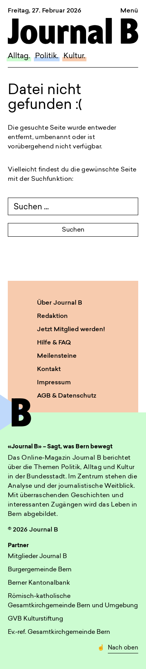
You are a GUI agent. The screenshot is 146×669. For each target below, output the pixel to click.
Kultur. (74, 56)
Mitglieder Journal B (37, 556)
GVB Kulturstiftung (35, 619)
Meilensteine (57, 356)
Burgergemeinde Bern (40, 570)
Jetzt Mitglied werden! (71, 329)
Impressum (54, 383)
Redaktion (52, 316)
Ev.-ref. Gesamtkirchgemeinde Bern (59, 632)
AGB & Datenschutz (66, 396)
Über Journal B (59, 303)
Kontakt (49, 369)
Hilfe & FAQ (54, 343)
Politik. (46, 56)
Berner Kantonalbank (39, 583)
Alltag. (19, 56)
